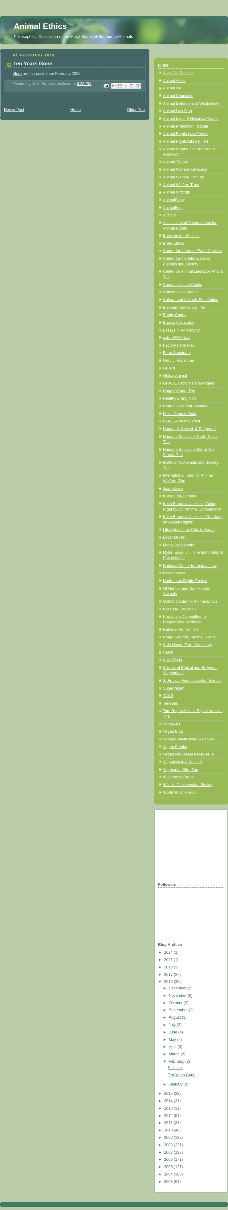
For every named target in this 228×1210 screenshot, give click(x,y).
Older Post (136, 110)
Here (17, 73)
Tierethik (170, 703)
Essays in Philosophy (181, 330)
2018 (169, 967)
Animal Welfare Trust (181, 185)
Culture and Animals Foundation (190, 300)
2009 (169, 1137)
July (173, 1025)
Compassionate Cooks (182, 285)
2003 (169, 1181)
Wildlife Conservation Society (188, 785)
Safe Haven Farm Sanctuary (187, 645)
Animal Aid (172, 88)
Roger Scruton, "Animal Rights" (190, 637)
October (176, 1003)
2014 (169, 1101)
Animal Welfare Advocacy (185, 169)
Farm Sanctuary (177, 353)
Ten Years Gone (182, 1075)
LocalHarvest (174, 537)
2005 (169, 1167)
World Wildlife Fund (180, 792)
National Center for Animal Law (190, 566)
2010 (169, 1130)
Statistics (175, 1068)
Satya (168, 652)
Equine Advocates (178, 322)
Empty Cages (174, 315)
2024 (169, 952)
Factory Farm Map (179, 345)
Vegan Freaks (175, 747)
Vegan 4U (171, 724)
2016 (169, 982)
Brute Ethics (173, 243)
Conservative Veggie (181, 292)
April (173, 1047)
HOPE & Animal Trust (181, 421)
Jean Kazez (173, 489)
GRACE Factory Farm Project (188, 383)
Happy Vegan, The (179, 391)
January (176, 1084)
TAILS (168, 696)
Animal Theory (175, 162)
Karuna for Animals (179, 496)
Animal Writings (176, 192)
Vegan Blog (173, 731)
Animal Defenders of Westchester (192, 103)
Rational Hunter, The (180, 629)
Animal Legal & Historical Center (191, 118)
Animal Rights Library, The (185, 141)
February (177, 1061)
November (178, 995)
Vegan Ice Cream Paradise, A (188, 754)
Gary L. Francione (178, 360)
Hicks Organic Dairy (180, 414)
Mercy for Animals (178, 545)
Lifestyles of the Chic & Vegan (189, 530)
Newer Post (14, 110)
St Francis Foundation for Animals (192, 680)
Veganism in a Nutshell (182, 762)
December (178, 988)
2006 (169, 1159)
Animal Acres (174, 81)
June (173, 1032)
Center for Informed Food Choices (192, 251)
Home (75, 110)
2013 (169, 1108)
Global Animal (175, 375)
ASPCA (169, 215)
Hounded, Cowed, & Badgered (189, 429)
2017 (169, 974)
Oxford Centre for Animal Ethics (190, 601)
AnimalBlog (173, 208)
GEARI (169, 368)
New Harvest (174, 573)
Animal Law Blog (177, 111)
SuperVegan (173, 688)
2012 (169, 1116)
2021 (169, 960)
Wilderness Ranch (178, 777)
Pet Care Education (180, 609)
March (175, 1054)
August (175, 1017)
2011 (169, 1123)
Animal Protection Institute (185, 126)
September (179, 1010)
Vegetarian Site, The (180, 770)
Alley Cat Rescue (178, 73)
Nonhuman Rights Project (185, 581)
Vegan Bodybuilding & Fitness (189, 739)
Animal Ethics (40, 26)
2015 (169, 1093)
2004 (169, 1174)
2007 (169, 1152)
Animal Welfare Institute (183, 177)
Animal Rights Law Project (185, 134)
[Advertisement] (189, 845)
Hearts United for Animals (185, 406)
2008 (169, 1145)
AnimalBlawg (174, 200)
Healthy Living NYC (180, 398)
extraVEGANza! (176, 338)
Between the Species (181, 236)
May (173, 1039)
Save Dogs (172, 660)
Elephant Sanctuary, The (184, 307)
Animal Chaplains (178, 96)
